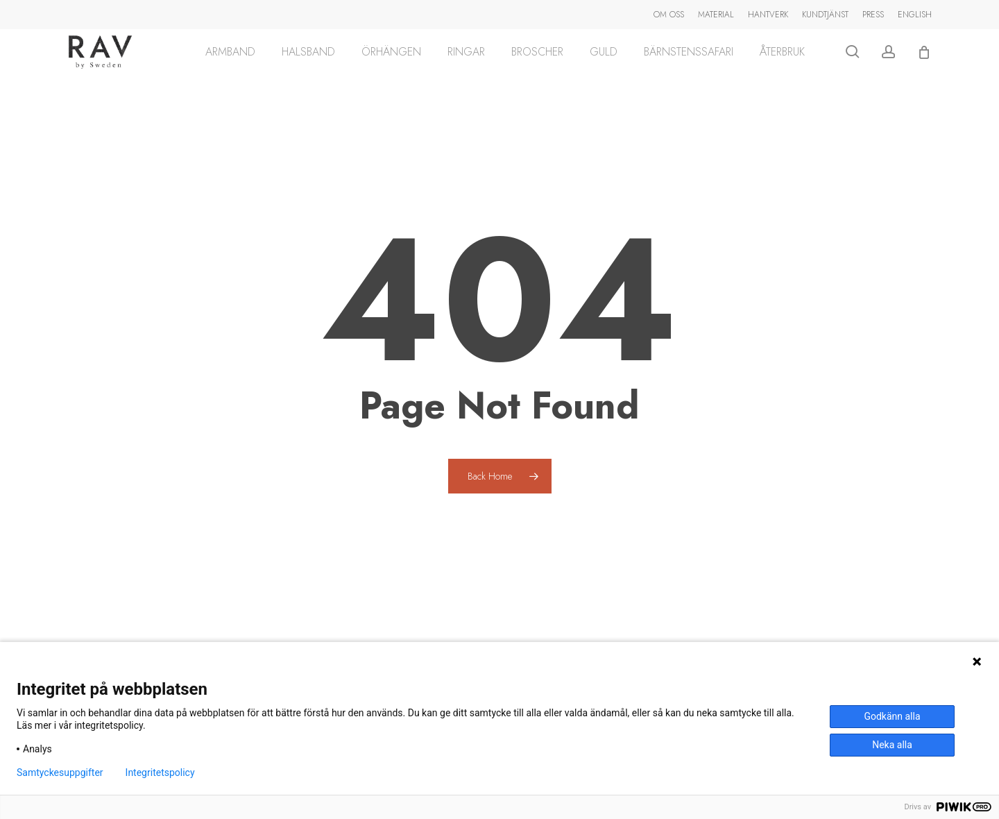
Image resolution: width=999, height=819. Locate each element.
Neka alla (892, 744)
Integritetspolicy (160, 772)
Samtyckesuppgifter (60, 772)
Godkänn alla (892, 716)
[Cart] (924, 63)
